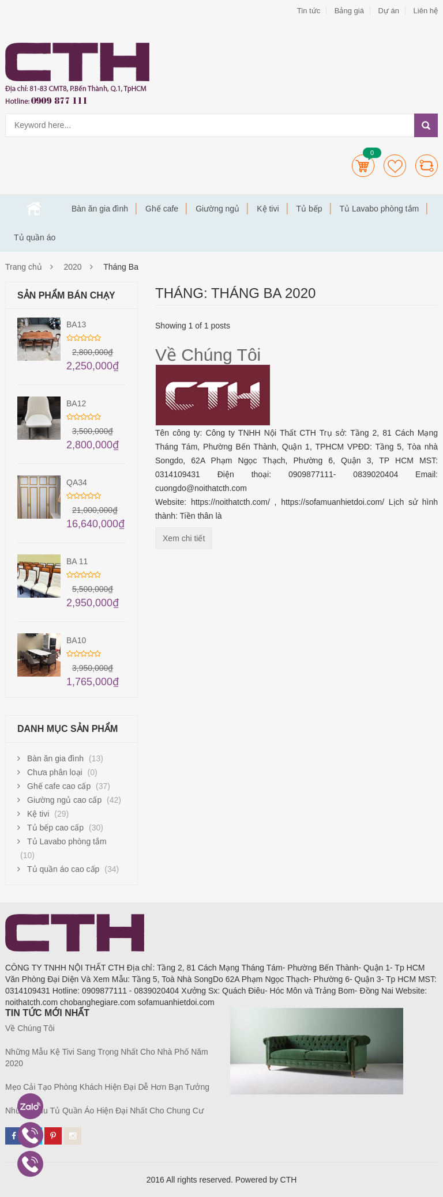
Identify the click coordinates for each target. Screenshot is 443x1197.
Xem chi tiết (184, 538)
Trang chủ (34, 208)
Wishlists (395, 165)
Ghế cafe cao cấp (59, 786)
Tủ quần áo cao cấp (63, 869)
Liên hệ (426, 10)
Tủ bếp (309, 208)
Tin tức (308, 10)
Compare (426, 165)
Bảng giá (349, 10)
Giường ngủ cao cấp (64, 800)
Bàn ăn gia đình (100, 208)
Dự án (388, 10)
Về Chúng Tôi (208, 354)
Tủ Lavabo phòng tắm (379, 208)
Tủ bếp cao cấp (55, 827)
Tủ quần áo (34, 237)
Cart (363, 165)
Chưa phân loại (54, 772)
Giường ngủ (217, 208)
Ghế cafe (161, 208)
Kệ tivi (268, 208)
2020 (73, 266)
